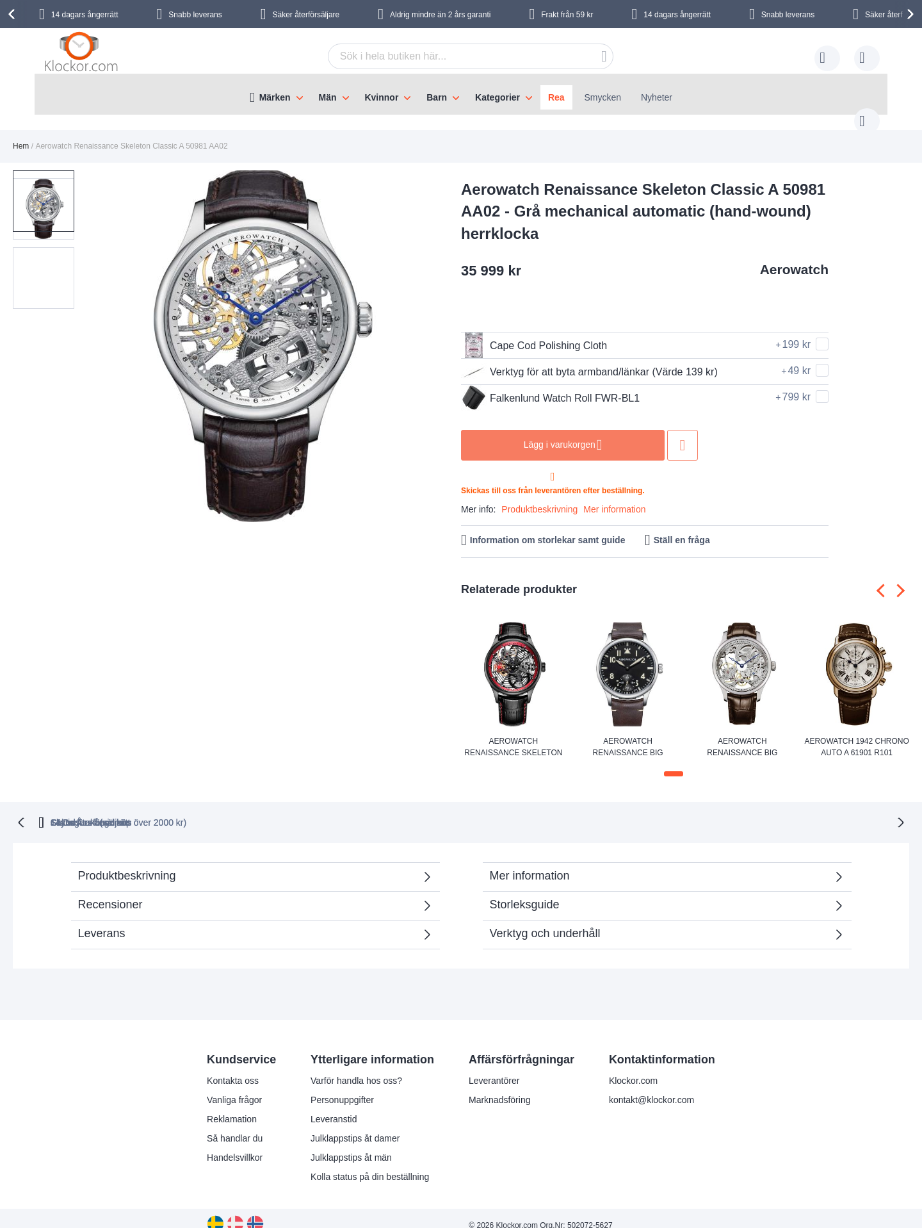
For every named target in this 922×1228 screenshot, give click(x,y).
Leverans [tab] (101, 919)
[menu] (461, 94)
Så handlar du (235, 1124)
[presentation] (13, 14)
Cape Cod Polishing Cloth (534, 332)
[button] (107, 334)
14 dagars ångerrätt (84, 14)
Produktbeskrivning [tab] (127, 861)
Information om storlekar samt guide (548, 527)
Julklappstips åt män (351, 1143)
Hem (21, 133)
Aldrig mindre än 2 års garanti (440, 14)
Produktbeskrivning (539, 496)
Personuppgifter (342, 1086)
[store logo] (83, 54)
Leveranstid (334, 1105)
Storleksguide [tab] (525, 890)
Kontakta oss (233, 1066)
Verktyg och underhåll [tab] (545, 919)
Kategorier (497, 97)
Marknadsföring (500, 1086)
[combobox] (451, 56)
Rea (556, 97)
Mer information (614, 496)
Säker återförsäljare (306, 14)
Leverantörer (494, 1066)
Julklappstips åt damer (355, 1124)
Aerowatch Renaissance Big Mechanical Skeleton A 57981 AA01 (742, 735)
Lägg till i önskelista (682, 432)
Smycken (603, 97)
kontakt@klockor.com (651, 1086)
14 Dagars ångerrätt (687, 808)
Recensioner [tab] (248, 894)
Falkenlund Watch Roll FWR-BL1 (550, 385)
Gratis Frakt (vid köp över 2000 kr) (275, 808)
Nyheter (656, 97)
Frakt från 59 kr (567, 14)
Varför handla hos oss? (356, 1066)
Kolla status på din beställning (370, 1163)
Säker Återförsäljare (559, 808)
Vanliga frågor (234, 1086)
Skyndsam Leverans (432, 808)
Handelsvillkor (235, 1143)
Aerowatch (794, 256)
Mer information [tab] (530, 861)
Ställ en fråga (682, 527)
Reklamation (232, 1105)
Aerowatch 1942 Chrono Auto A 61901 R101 (856, 734)
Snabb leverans (195, 14)
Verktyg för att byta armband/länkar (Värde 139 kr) (589, 359)
